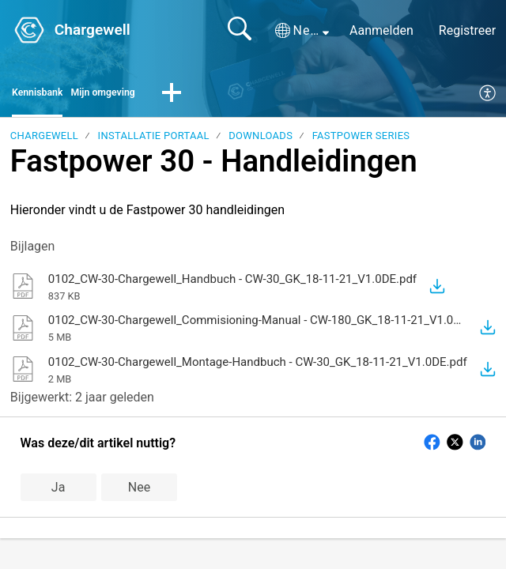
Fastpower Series (361, 140)
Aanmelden (381, 30)
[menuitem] (488, 96)
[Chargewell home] (29, 30)
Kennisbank (45, 95)
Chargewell (44, 140)
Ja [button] (58, 491)
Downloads (260, 140)
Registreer (467, 30)
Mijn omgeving (128, 95)
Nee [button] (139, 491)
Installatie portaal (154, 140)
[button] (302, 31)
